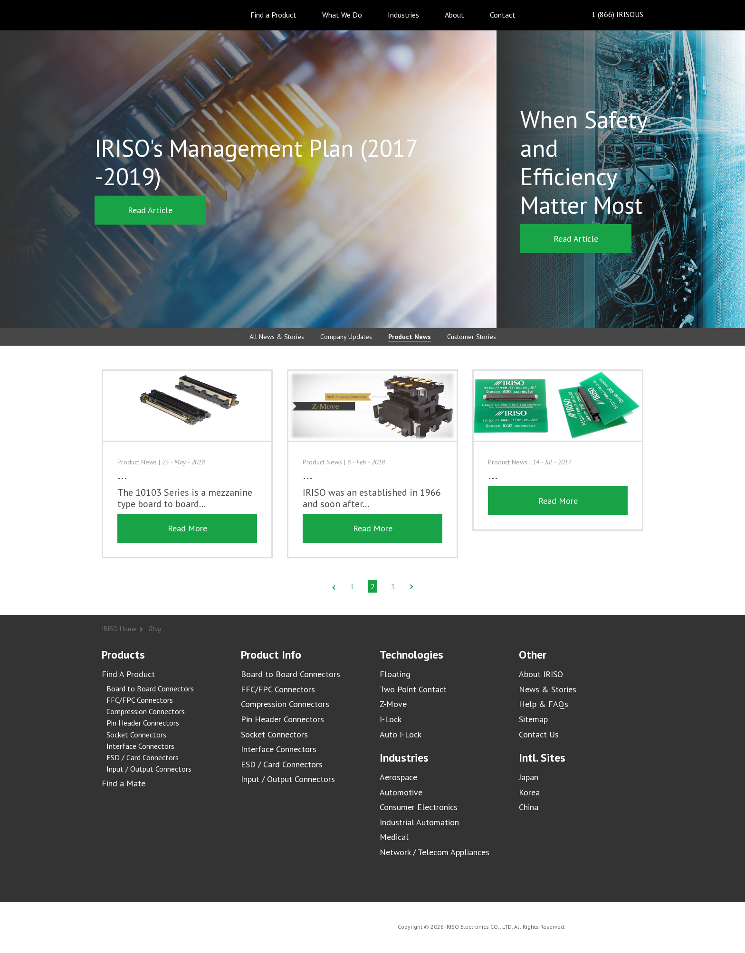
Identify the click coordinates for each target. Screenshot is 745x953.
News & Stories (547, 689)
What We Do (342, 14)
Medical (394, 836)
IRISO (129, 14)
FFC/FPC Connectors (139, 700)
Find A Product (128, 674)
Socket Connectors (136, 734)
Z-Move (393, 703)
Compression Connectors (145, 711)
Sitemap (533, 719)
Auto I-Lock (400, 734)
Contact (503, 14)
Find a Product (273, 14)
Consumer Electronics (419, 807)
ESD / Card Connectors (142, 757)
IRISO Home (119, 628)
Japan (528, 777)
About (454, 14)
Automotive (401, 792)
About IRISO (541, 674)
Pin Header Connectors (142, 722)
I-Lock (390, 719)
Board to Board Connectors (150, 688)
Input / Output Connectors (148, 769)
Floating (395, 674)
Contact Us (539, 734)
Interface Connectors (140, 746)
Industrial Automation (419, 822)
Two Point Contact (413, 689)
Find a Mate (123, 783)
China (528, 807)
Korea (529, 792)
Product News (409, 336)
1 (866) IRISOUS (609, 14)
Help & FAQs (543, 703)
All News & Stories (276, 336)
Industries (403, 14)
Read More (187, 528)
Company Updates (346, 336)
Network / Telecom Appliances (434, 852)
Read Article (150, 210)
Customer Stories (471, 336)
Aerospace (398, 777)
